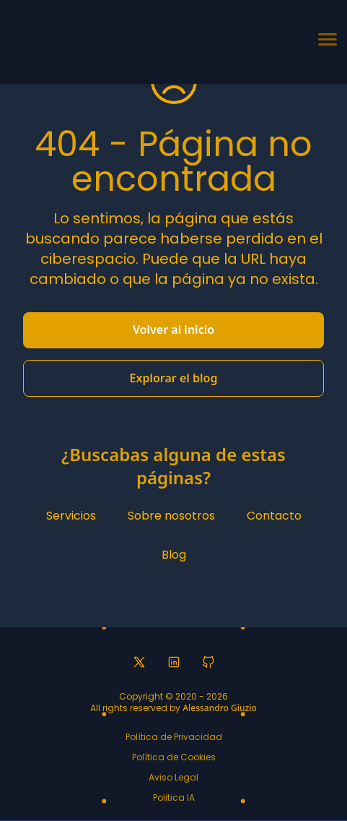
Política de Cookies (174, 757)
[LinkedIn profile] (173, 662)
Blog (174, 554)
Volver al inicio (173, 330)
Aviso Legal (173, 777)
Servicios (71, 515)
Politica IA (174, 797)
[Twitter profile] (139, 662)
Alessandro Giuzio (220, 708)
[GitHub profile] (208, 662)
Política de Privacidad (174, 737)
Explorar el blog (174, 378)
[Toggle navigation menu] (326, 42)
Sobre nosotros (171, 515)
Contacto (274, 515)
